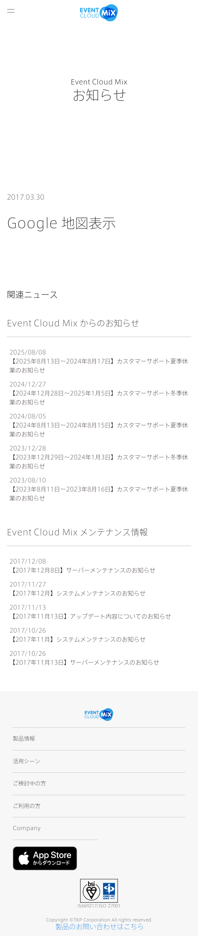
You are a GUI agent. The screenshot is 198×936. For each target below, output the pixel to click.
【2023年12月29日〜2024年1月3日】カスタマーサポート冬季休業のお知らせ (98, 461)
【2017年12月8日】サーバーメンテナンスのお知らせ (82, 570)
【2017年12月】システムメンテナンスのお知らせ (77, 593)
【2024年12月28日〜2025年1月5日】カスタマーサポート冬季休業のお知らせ (98, 397)
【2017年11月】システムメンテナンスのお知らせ (77, 639)
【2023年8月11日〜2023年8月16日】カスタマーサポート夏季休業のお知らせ (98, 493)
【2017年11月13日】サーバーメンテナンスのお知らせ (84, 663)
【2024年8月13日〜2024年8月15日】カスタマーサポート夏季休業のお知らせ (98, 429)
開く (10, 10)
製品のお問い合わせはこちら (99, 926)
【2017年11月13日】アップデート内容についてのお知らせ (90, 616)
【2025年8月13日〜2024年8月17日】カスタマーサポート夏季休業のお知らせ (98, 365)
